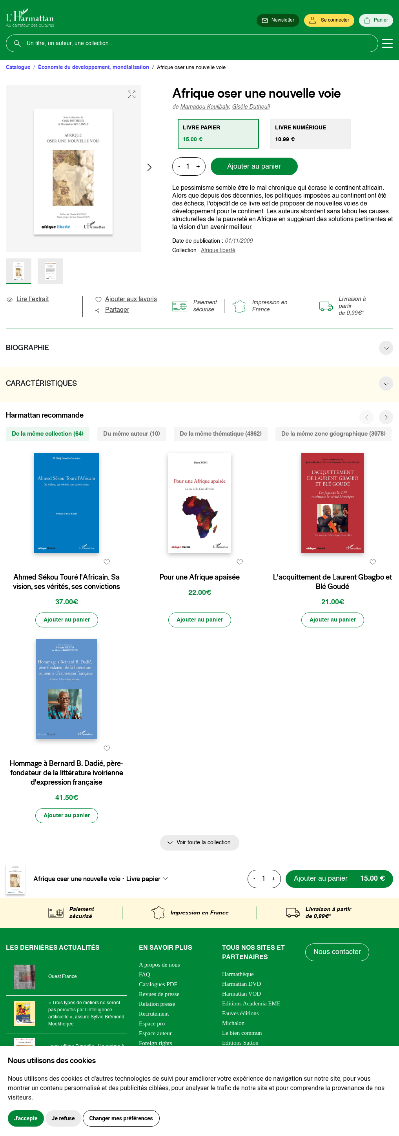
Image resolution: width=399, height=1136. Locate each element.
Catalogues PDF (158, 984)
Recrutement (154, 1014)
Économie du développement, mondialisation (93, 67)
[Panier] (376, 20)
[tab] (218, 134)
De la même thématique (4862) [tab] (221, 434)
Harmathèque (238, 974)
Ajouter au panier (254, 166)
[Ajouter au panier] (66, 620)
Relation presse (157, 1004)
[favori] (107, 562)
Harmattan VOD (241, 994)
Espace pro (152, 1023)
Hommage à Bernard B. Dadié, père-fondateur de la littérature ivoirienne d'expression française (66, 773)
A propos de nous (159, 965)
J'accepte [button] (26, 1118)
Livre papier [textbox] (143, 878)
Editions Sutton (240, 1043)
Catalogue (18, 67)
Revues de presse (159, 994)
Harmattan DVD (241, 984)
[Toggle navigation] (387, 43)
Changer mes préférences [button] (121, 1118)
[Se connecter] (329, 20)
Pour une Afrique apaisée (200, 577)
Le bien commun (242, 1033)
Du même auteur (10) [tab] (131, 434)
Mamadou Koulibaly (204, 107)
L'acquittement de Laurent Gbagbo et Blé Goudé (332, 582)
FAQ (144, 974)
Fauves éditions (240, 1013)
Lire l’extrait (27, 299)
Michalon (233, 1023)
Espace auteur (155, 1033)
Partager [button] (112, 310)
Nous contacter (337, 952)
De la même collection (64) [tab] (48, 434)
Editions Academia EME (251, 1003)
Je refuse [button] (63, 1118)
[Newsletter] (278, 20)
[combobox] (149, 879)
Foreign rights (155, 1043)
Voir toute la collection (204, 842)
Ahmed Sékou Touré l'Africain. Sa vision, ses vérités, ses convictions (66, 582)
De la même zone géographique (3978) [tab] (333, 434)
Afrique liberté (218, 250)
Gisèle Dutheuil (251, 107)
